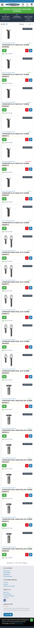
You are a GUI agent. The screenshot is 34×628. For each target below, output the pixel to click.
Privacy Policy (19, 623)
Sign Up (7, 614)
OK (31, 620)
